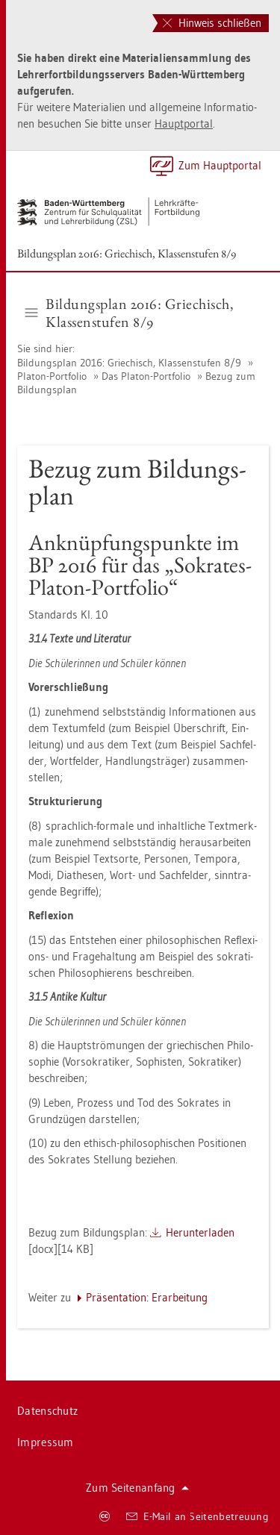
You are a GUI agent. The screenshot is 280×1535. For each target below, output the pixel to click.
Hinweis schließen (212, 23)
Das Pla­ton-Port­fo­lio (146, 376)
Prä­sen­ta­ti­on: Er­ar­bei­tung (147, 1297)
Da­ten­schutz (47, 1411)
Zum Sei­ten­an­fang (137, 1488)
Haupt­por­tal (184, 123)
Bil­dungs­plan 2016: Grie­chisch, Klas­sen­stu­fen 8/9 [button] (129, 312)
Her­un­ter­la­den (200, 1232)
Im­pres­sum (45, 1442)
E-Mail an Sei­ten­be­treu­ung (197, 1516)
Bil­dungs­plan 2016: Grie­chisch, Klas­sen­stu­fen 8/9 (126, 253)
